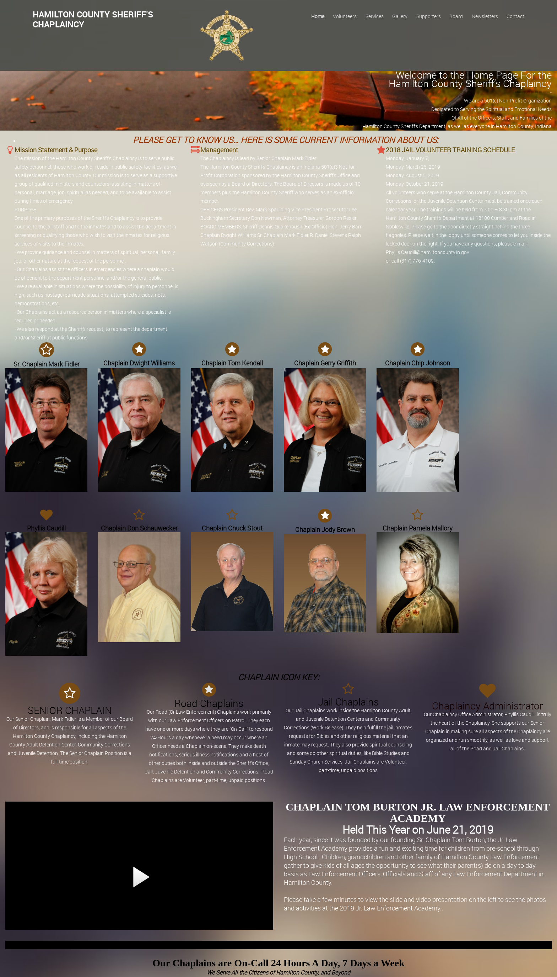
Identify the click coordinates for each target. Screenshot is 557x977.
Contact (515, 16)
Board (456, 16)
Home (317, 16)
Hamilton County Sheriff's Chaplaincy (93, 19)
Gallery (399, 16)
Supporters (428, 16)
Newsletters (485, 16)
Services (375, 16)
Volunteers (345, 16)
